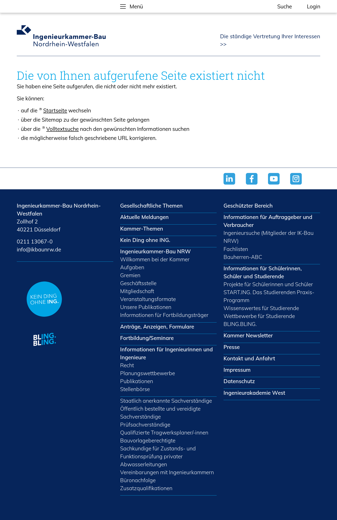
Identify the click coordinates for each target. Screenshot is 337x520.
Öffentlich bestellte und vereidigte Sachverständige (160, 412)
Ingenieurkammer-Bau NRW (155, 251)
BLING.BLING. (240, 324)
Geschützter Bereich (248, 205)
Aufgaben (132, 267)
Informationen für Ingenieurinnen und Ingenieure (166, 353)
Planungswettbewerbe (147, 373)
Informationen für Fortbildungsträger (164, 315)
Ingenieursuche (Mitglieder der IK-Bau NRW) (269, 236)
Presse (232, 347)
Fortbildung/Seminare (147, 338)
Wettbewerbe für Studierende (259, 316)
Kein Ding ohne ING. (145, 240)
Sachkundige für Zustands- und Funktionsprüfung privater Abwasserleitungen (158, 456)
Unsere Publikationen (145, 307)
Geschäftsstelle (138, 283)
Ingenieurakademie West (254, 392)
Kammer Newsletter (248, 335)
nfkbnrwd (39, 249)
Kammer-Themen (141, 228)
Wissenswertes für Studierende (261, 308)
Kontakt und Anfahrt (249, 358)
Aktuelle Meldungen (144, 217)
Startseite (55, 110)
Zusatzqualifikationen (146, 488)
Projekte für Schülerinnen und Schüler (268, 284)
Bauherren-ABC (243, 257)
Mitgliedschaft (137, 291)
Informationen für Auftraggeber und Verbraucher (268, 221)
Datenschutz (239, 381)
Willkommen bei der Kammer (155, 259)
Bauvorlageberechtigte (147, 440)
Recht (127, 365)
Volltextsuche (62, 128)
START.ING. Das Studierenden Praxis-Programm (269, 296)
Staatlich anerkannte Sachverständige (166, 400)
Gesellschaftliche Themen (151, 205)
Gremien (130, 275)
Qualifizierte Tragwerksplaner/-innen (164, 432)
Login (313, 6)
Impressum (237, 369)
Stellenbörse (135, 389)
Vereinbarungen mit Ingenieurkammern (167, 472)
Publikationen (136, 381)
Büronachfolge (138, 480)
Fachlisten (236, 249)
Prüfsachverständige (145, 424)
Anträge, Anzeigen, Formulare (157, 326)
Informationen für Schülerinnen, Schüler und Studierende (263, 272)
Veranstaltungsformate (148, 299)
